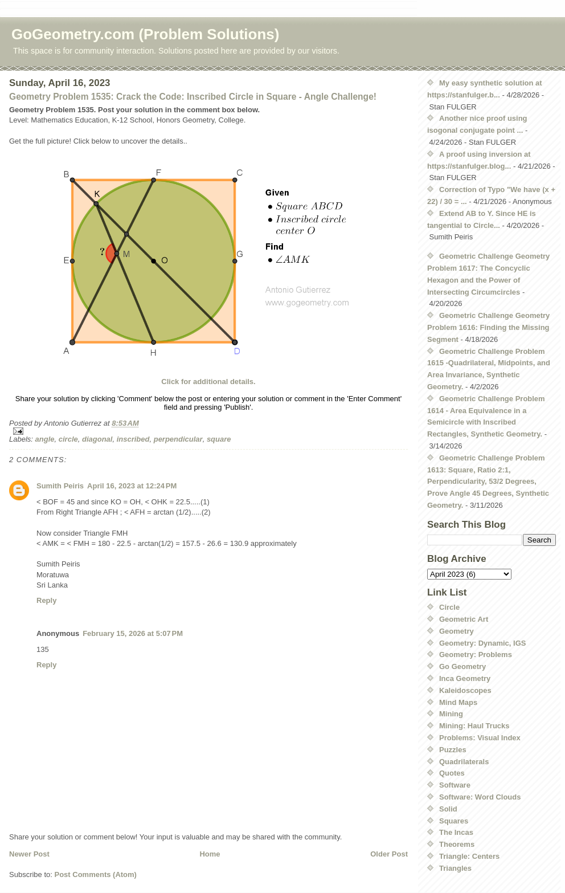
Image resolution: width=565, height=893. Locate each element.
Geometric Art (463, 619)
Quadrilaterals (464, 761)
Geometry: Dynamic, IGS (482, 643)
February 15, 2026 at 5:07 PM (133, 633)
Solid (448, 809)
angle (45, 439)
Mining (451, 713)
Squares (453, 821)
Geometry (456, 631)
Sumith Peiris (60, 486)
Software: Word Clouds (480, 797)
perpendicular (178, 439)
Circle (449, 607)
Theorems (456, 844)
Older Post (389, 854)
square (219, 439)
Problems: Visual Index (480, 737)
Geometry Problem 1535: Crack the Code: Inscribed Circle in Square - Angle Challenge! (192, 96)
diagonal (97, 439)
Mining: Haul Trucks (474, 725)
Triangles (455, 868)
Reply (46, 600)
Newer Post (29, 854)
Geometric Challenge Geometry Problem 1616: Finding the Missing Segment (488, 327)
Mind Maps (458, 702)
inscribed (133, 439)
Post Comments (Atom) (96, 874)
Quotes (452, 773)
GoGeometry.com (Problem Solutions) (145, 34)
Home (209, 854)
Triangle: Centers (469, 856)
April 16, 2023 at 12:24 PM (132, 486)
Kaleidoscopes (465, 690)
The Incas (456, 832)
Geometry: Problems (475, 654)
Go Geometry (462, 666)
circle (68, 439)
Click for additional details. (208, 381)
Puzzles (452, 749)
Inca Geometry (464, 678)
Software (454, 785)
